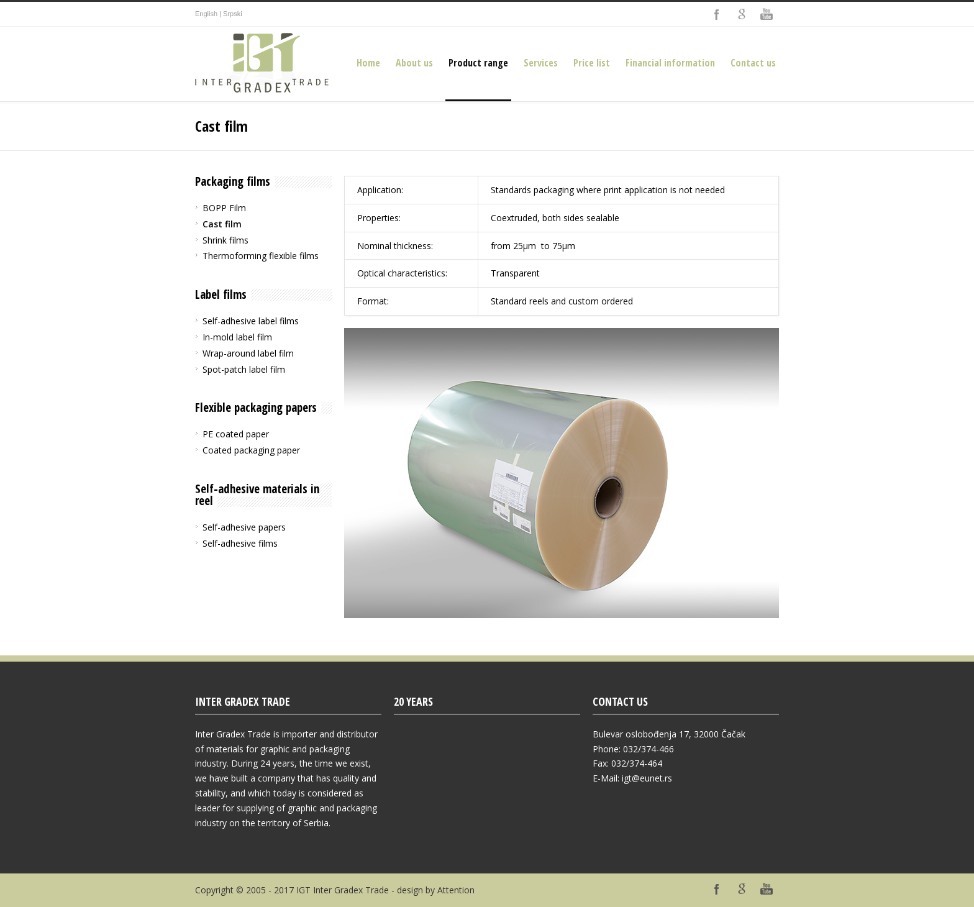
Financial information (670, 63)
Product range (478, 63)
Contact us (753, 63)
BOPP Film (224, 208)
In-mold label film (237, 337)
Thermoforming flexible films (261, 256)
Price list (591, 63)
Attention (456, 890)
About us (414, 63)
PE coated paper (236, 434)
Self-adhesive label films (251, 321)
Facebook (716, 14)
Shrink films (225, 240)
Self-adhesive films (240, 543)
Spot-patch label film (244, 369)
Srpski (232, 13)
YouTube (766, 14)
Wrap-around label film (248, 353)
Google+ (741, 14)
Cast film (222, 224)
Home (368, 63)
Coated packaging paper (251, 450)
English (206, 13)
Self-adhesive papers (244, 527)
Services (541, 63)
